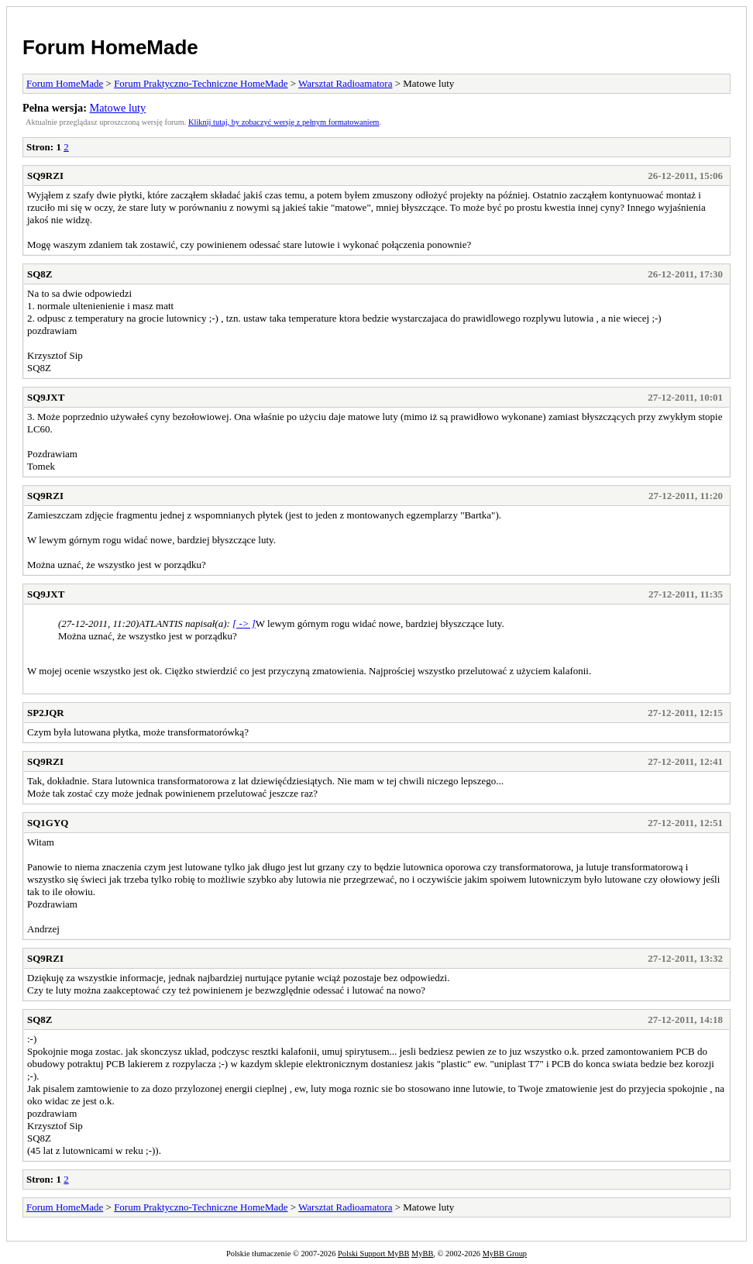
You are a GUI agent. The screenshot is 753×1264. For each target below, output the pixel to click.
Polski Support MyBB (373, 1253)
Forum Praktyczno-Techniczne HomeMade (200, 83)
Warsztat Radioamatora (345, 83)
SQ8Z (40, 274)
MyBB (422, 1253)
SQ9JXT (45, 397)
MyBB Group (505, 1253)
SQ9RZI (45, 175)
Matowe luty (118, 108)
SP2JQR (45, 712)
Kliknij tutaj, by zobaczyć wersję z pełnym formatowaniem (283, 122)
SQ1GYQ (47, 822)
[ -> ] (244, 623)
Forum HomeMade (110, 47)
